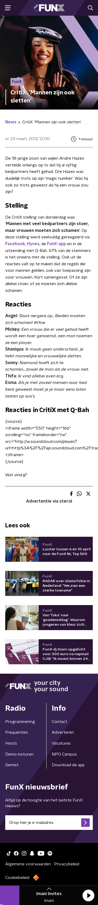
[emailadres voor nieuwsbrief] (49, 822)
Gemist (12, 765)
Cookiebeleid (17, 878)
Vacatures (61, 743)
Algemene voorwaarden (28, 864)
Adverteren (63, 732)
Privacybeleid (66, 864)
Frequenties (16, 732)
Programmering (20, 722)
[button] (88, 895)
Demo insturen (19, 754)
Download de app (68, 765)
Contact (59, 722)
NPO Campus (64, 754)
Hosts (11, 743)
